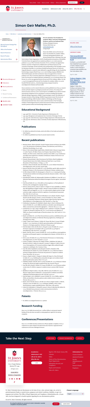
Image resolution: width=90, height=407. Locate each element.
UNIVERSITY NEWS (7, 105)
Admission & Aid (56, 9)
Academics (45, 9)
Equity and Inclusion (55, 368)
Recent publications (8, 86)
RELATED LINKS (6, 101)
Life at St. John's (68, 9)
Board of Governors (6, 52)
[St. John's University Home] (14, 9)
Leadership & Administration (7, 39)
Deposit (80, 338)
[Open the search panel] (84, 9)
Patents (5, 90)
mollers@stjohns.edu (48, 47)
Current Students (77, 354)
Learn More (66, 404)
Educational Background (9, 79)
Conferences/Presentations (9, 97)
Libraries (51, 354)
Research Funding (7, 94)
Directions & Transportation (14, 375)
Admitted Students (78, 357)
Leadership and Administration (24, 34)
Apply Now (51, 338)
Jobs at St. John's (53, 370)
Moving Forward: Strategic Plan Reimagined (9, 45)
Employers (75, 368)
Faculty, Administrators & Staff (77, 361)
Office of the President (6, 49)
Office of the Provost (76, 46)
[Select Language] (75, 394)
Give (82, 2)
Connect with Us (14, 372)
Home (7, 34)
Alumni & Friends (45, 2)
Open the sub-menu (16, 49)
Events (38, 2)
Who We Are (78, 9)
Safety (50, 357)
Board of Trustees (5, 56)
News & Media (33, 2)
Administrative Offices (6, 59)
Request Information (66, 338)
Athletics (52, 2)
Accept (56, 404)
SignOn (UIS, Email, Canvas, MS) (58, 352)
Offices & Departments (61, 2)
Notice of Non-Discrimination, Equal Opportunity (57, 360)
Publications (6, 83)
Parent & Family (77, 365)
